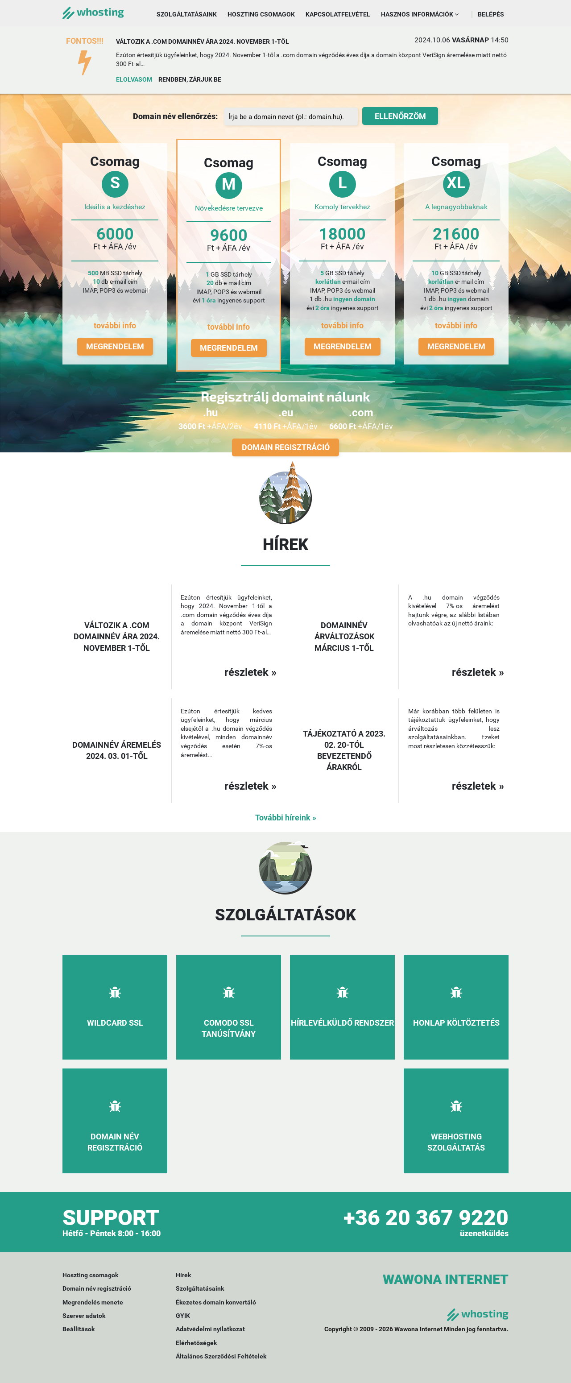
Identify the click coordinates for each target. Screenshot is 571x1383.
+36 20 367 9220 (426, 1218)
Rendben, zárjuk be (189, 79)
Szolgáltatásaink (187, 14)
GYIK (183, 1315)
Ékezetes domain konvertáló (216, 1302)
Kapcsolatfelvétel (338, 14)
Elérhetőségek (196, 1342)
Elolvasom (134, 79)
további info (115, 325)
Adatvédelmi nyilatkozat (210, 1329)
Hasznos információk (420, 14)
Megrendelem (115, 346)
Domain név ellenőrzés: (175, 116)
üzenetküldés (484, 1233)
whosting (93, 11)
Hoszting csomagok (261, 14)
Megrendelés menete (92, 1302)
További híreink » (285, 817)
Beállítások (78, 1329)
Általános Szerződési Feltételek (221, 1356)
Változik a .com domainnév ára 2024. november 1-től (202, 41)
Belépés (491, 14)
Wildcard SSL (115, 1022)
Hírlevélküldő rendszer (342, 1022)
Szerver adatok (83, 1315)
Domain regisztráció (286, 447)
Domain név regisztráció (96, 1288)
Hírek (183, 1275)
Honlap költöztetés (456, 1022)
